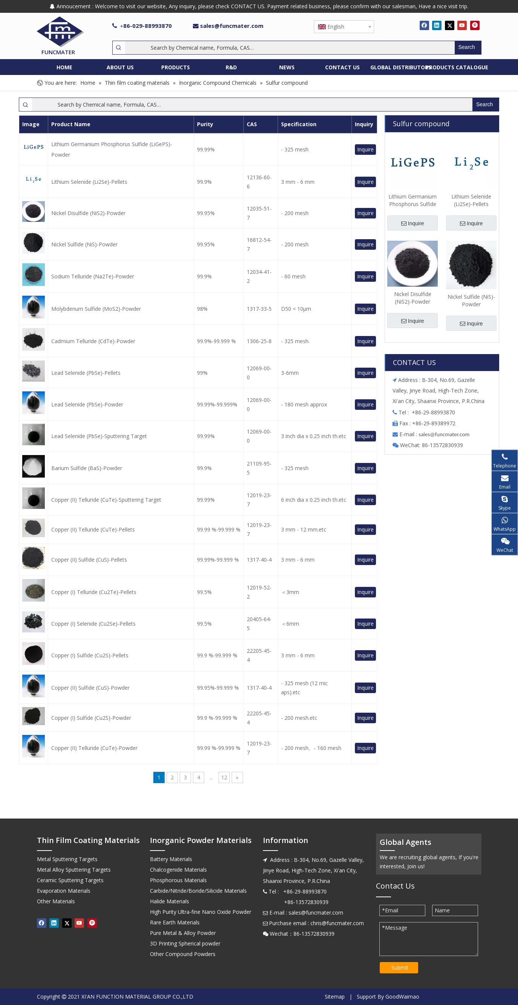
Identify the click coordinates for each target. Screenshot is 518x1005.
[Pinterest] (475, 25)
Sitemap (335, 996)
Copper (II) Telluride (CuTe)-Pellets (93, 529)
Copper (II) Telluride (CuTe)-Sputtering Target (106, 499)
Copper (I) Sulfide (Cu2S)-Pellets (89, 655)
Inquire (365, 149)
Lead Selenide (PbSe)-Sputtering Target (99, 436)
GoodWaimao (402, 996)
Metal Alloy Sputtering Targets (74, 869)
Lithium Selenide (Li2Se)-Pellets (89, 181)
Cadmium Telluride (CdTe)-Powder (93, 341)
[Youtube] (462, 25)
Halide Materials (169, 901)
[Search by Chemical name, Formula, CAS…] (289, 47)
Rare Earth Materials (175, 922)
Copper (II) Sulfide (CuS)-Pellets (89, 559)
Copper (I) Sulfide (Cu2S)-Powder (91, 717)
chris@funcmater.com (337, 923)
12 (224, 777)
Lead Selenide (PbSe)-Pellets (86, 372)
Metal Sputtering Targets (67, 859)
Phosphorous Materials (178, 880)
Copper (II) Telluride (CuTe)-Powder (94, 747)
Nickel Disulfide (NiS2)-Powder (88, 213)
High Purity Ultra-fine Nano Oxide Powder (200, 911)
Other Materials (56, 901)
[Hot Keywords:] (468, 47)
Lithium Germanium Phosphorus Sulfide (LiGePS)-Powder (111, 149)
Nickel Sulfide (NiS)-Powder (84, 244)
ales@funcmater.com (445, 434)
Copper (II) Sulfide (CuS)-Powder (90, 687)
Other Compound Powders (182, 954)
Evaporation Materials (63, 890)
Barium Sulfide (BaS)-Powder (86, 468)
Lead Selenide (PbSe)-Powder (87, 404)
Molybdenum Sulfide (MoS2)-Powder (96, 308)
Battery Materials (171, 859)
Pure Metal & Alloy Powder (183, 932)
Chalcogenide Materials (178, 869)
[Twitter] (449, 25)
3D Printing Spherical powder (185, 943)
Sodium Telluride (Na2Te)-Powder (92, 276)
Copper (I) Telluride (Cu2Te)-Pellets (93, 592)
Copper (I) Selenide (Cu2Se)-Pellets (93, 623)
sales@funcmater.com (231, 25)
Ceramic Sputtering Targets (70, 880)
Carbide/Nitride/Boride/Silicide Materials (198, 890)
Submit (399, 967)
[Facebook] (424, 25)
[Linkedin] (437, 25)
